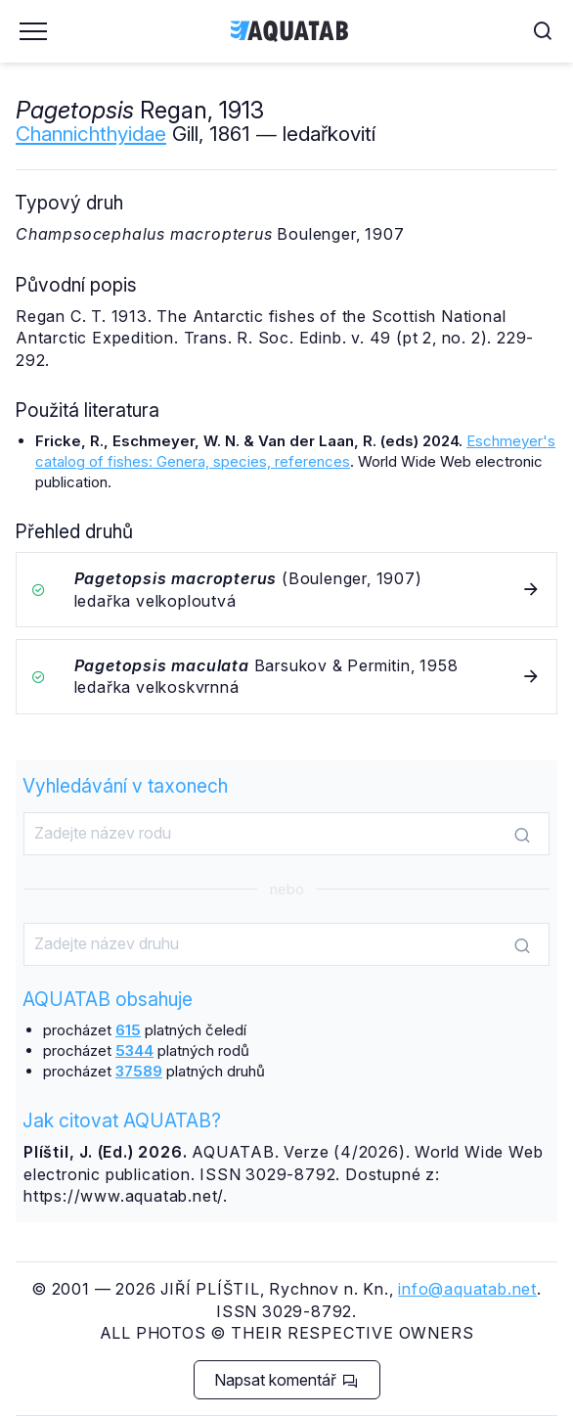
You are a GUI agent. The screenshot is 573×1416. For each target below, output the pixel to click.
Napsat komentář (286, 1380)
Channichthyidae (91, 133)
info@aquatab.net (467, 1289)
